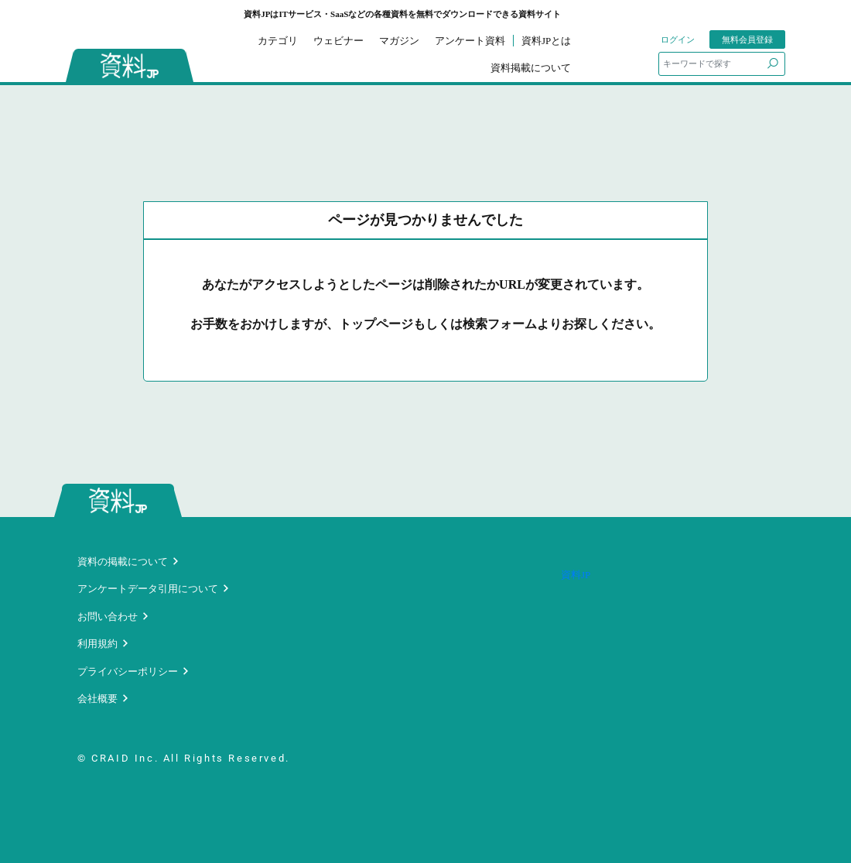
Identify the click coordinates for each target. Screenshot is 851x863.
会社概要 (97, 698)
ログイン (678, 39)
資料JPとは (546, 40)
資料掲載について (530, 68)
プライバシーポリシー (127, 671)
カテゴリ (278, 40)
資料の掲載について (122, 561)
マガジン (399, 40)
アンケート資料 (470, 40)
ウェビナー (338, 40)
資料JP (575, 574)
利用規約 (97, 643)
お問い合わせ (107, 616)
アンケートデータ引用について (147, 588)
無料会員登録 (747, 39)
